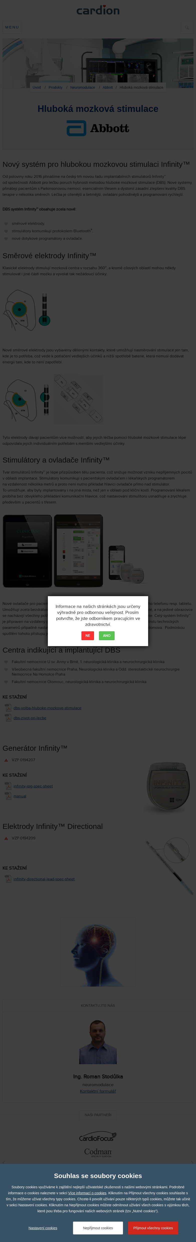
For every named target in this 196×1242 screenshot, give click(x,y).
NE (87, 636)
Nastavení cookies (43, 1228)
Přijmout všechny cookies (153, 1228)
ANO (107, 636)
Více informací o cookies (87, 1193)
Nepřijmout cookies (98, 1228)
